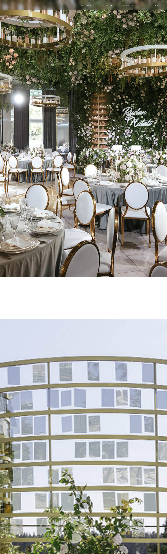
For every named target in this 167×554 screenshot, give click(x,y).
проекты (85, 6)
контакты (128, 6)
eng (157, 6)
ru (151, 6)
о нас (106, 6)
